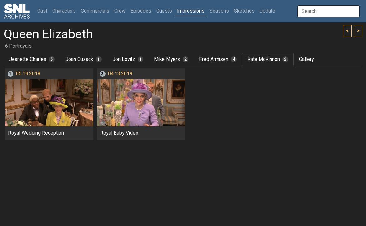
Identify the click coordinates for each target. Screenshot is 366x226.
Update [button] (267, 11)
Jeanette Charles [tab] (32, 59)
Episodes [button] (141, 11)
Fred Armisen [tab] (218, 59)
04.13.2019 (120, 74)
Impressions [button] (190, 11)
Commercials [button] (95, 11)
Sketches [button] (244, 11)
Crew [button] (120, 11)
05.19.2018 (28, 74)
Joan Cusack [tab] (83, 59)
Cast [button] (43, 11)
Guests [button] (164, 11)
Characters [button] (64, 11)
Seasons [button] (219, 11)
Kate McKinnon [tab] (267, 59)
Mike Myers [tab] (171, 59)
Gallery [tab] (306, 59)
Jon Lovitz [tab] (128, 59)
